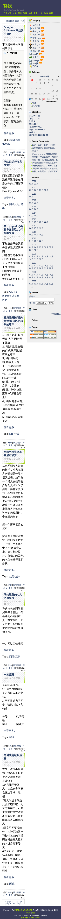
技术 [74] (36, 44)
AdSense (14, 139)
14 (57, 91)
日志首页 (7, 13)
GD (11, 291)
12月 (46, 190)
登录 (34, 103)
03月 (31, 247)
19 (48, 94)
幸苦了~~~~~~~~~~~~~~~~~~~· (43, 151)
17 (40, 94)
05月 (31, 190)
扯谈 (15, 13)
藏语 (11, 737)
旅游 (46, 13)
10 (10, 904)
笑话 (16, 433)
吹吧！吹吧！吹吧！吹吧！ (44, 145)
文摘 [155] (37, 38)
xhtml (28, 913)
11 (14, 904)
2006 (34, 272)
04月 (31, 209)
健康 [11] (36, 57)
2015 (34, 206)
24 (40, 99)
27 (53, 99)
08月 (31, 203)
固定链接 (17, 152)
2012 (34, 226)
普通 (17, 21)
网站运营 (14, 656)
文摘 (30, 13)
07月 (36, 228)
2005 (34, 281)
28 (57, 99)
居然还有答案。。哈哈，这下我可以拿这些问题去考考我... (45, 165)
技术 (41, 13)
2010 (34, 238)
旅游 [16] (36, 48)
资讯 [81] (36, 41)
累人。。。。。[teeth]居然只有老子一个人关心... (44, 154)
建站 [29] (36, 51)
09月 (41, 190)
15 (32, 94)
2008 (34, 254)
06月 (36, 190)
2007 (34, 263)
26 (48, 99)
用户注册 (36, 106)
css (33, 913)
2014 (34, 213)
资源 (25, 13)
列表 (22, 21)
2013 (34, 219)
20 (53, 96)
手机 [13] (36, 31)
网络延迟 (14, 204)
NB (11, 433)
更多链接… (56, 314)
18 (44, 94)
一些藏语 (9, 674)
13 (53, 91)
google (6, 143)
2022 (34, 181)
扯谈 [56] (36, 28)
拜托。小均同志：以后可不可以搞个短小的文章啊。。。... (45, 171)
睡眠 (11, 883)
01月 (31, 215)
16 (36, 94)
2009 (34, 245)
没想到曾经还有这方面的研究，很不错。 (44, 148)
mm (5, 16)
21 (57, 96)
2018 (34, 194)
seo (20, 16)
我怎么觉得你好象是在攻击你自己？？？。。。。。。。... (45, 163)
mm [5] (36, 54)
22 (32, 99)
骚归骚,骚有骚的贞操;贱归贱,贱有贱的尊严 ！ (14, 321)
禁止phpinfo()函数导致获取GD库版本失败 (13, 229)
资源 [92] (36, 35)
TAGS (26, 16)
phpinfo (6, 295)
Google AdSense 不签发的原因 (13, 30)
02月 (31, 184)
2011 (34, 232)
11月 (36, 184)
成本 (17, 576)
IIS (15, 291)
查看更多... (10, 133)
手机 (20, 13)
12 (18, 904)
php (4, 299)
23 (36, 99)
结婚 (11, 576)
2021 (34, 187)
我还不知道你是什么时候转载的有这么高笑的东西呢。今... (45, 168)
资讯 (35, 13)
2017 (34, 200)
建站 (51, 13)
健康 (10, 16)
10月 (41, 234)
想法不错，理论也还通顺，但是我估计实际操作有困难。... (45, 160)
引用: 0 (12, 155)
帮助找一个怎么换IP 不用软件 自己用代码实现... (45, 157)
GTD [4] (36, 60)
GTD (16, 16)
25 (44, 99)
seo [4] (35, 63)
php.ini (15, 295)
